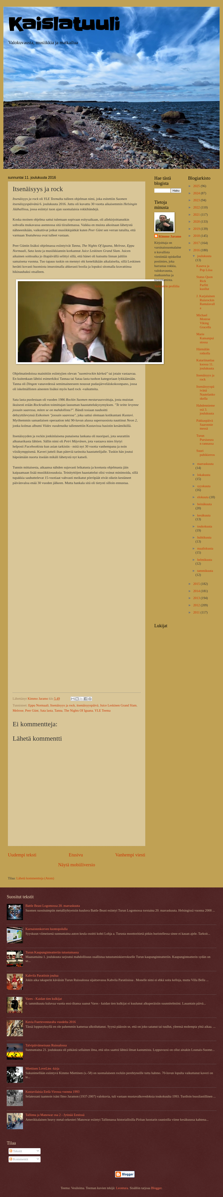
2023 (197, 200)
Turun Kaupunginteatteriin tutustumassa (52, 952)
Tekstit (15, 1151)
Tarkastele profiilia (166, 286)
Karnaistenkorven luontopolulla (46, 929)
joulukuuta (204, 256)
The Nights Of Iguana (78, 710)
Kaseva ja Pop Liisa (204, 268)
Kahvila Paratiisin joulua (41, 975)
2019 (197, 229)
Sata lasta (46, 710)
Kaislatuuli (64, 24)
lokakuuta (203, 475)
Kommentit (18, 1159)
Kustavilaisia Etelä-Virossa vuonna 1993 (52, 1091)
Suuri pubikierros (205, 453)
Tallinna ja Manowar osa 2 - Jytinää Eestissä (54, 1115)
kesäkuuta (203, 515)
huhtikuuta (204, 537)
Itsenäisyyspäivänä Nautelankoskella (205, 392)
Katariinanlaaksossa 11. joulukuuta (205, 364)
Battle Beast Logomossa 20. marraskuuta (52, 905)
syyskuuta (203, 486)
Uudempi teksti (22, 854)
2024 (197, 193)
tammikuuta (205, 570)
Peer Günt (32, 710)
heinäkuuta (204, 504)
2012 (197, 605)
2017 (197, 243)
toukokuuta (204, 526)
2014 (197, 591)
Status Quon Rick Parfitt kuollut (204, 283)
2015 (197, 584)
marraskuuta (205, 464)
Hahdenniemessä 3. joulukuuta (205, 409)
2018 (197, 236)
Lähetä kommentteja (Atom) (35, 878)
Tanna (58, 710)
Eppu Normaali (38, 705)
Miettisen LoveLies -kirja (42, 1068)
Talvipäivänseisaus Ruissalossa (46, 1045)
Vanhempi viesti (130, 854)
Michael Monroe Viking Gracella (203, 321)
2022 (197, 207)
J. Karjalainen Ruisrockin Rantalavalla (205, 302)
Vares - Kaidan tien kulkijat (43, 998)
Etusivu (76, 854)
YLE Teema (103, 710)
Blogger (156, 1188)
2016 (197, 250)
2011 (197, 612)
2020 (197, 221)
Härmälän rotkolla (203, 351)
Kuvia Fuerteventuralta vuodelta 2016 (50, 1022)
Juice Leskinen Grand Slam (118, 705)
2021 (197, 214)
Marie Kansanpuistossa (205, 338)
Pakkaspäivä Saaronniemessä (204, 424)
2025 (197, 186)
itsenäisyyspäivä (87, 705)
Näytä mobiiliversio (76, 864)
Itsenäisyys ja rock (62, 705)
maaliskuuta (205, 548)
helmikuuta (204, 559)
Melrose (18, 710)
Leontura (122, 1188)
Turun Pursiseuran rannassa (205, 439)
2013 (197, 598)
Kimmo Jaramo (170, 236)
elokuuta (203, 497)
